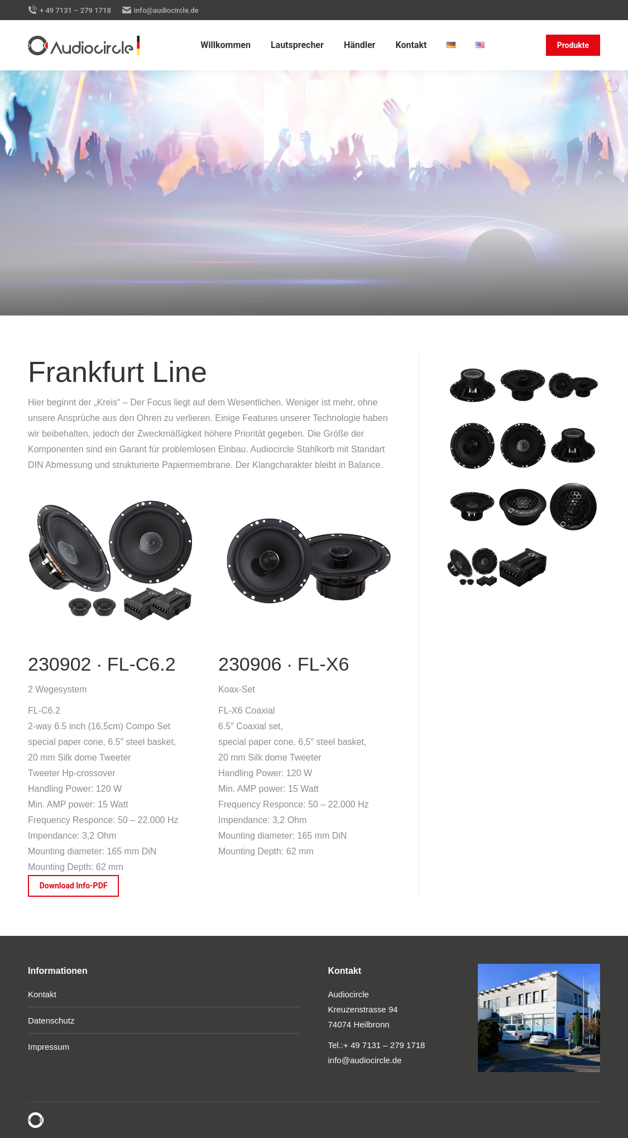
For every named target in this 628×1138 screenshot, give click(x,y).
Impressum (48, 1046)
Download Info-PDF (74, 885)
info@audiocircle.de (160, 10)
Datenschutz (51, 1020)
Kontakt (42, 994)
